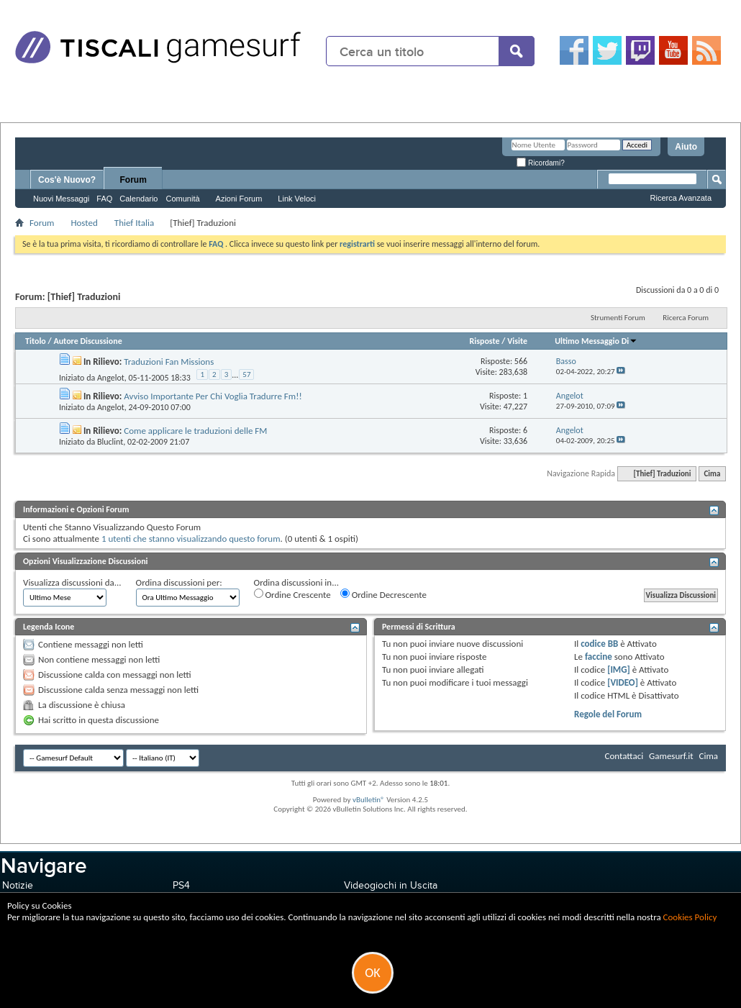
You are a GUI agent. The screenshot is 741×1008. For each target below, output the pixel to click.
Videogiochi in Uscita (390, 885)
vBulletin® (369, 799)
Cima (712, 473)
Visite (517, 341)
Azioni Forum (239, 198)
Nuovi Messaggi (61, 198)
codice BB (599, 643)
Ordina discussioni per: (179, 582)
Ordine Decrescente (383, 594)
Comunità (182, 198)
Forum (133, 180)
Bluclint (110, 442)
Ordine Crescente (292, 594)
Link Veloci (297, 198)
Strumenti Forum (618, 317)
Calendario (138, 198)
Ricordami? (540, 163)
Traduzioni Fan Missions (169, 361)
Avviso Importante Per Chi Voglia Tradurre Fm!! (212, 396)
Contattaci (624, 755)
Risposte (484, 341)
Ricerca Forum (686, 317)
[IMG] (618, 669)
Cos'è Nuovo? (67, 180)
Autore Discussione (87, 341)
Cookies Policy (690, 917)
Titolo (35, 341)
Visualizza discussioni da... (72, 582)
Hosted (84, 222)
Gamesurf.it (671, 755)
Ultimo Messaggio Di (596, 341)
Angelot (110, 378)
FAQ (104, 198)
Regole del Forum (608, 714)
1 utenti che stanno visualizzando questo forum (191, 538)
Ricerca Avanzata (681, 198)
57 (246, 374)
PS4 (181, 885)
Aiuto (686, 147)
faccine (598, 656)
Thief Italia (134, 222)
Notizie (17, 885)
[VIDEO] (622, 682)
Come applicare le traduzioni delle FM (195, 430)
